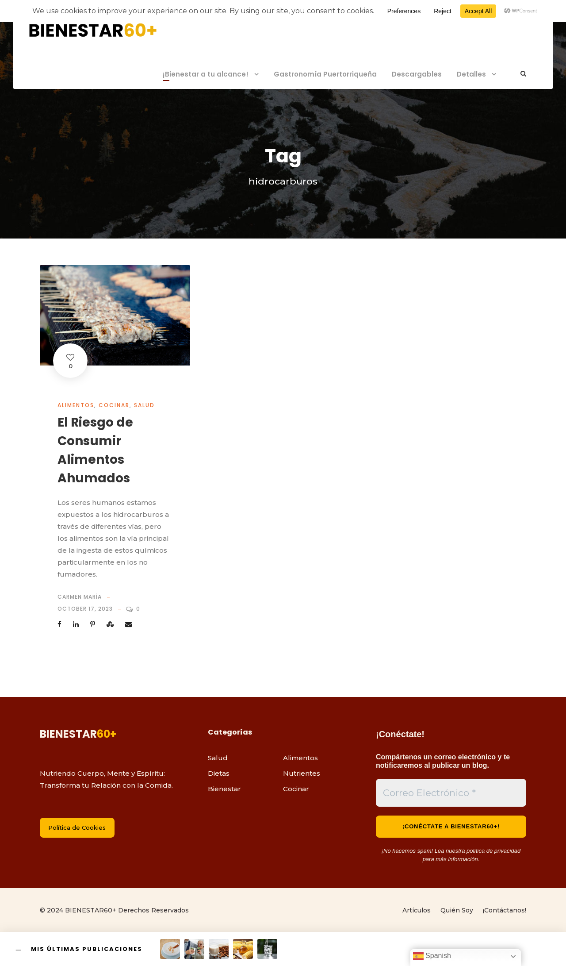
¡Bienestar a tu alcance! (206, 74)
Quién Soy (456, 910)
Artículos (416, 910)
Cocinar (114, 405)
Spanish (432, 956)
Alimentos (75, 405)
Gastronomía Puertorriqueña (325, 74)
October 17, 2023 (85, 608)
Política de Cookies (77, 827)
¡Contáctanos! (504, 910)
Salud (144, 405)
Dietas (218, 773)
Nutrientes (301, 773)
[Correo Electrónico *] (451, 793)
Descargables (417, 74)
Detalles (471, 74)
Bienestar (224, 789)
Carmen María (79, 596)
